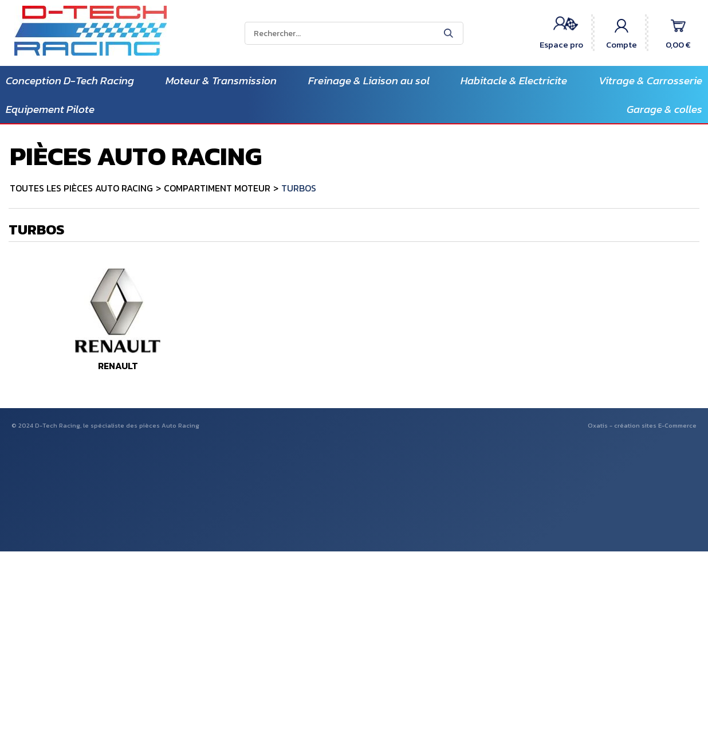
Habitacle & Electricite (514, 80)
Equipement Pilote (50, 109)
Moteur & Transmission (221, 80)
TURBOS (298, 188)
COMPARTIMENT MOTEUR (217, 188)
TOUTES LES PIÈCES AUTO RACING (81, 188)
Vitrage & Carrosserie (650, 80)
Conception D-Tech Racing (70, 80)
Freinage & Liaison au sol (369, 80)
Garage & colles (664, 109)
